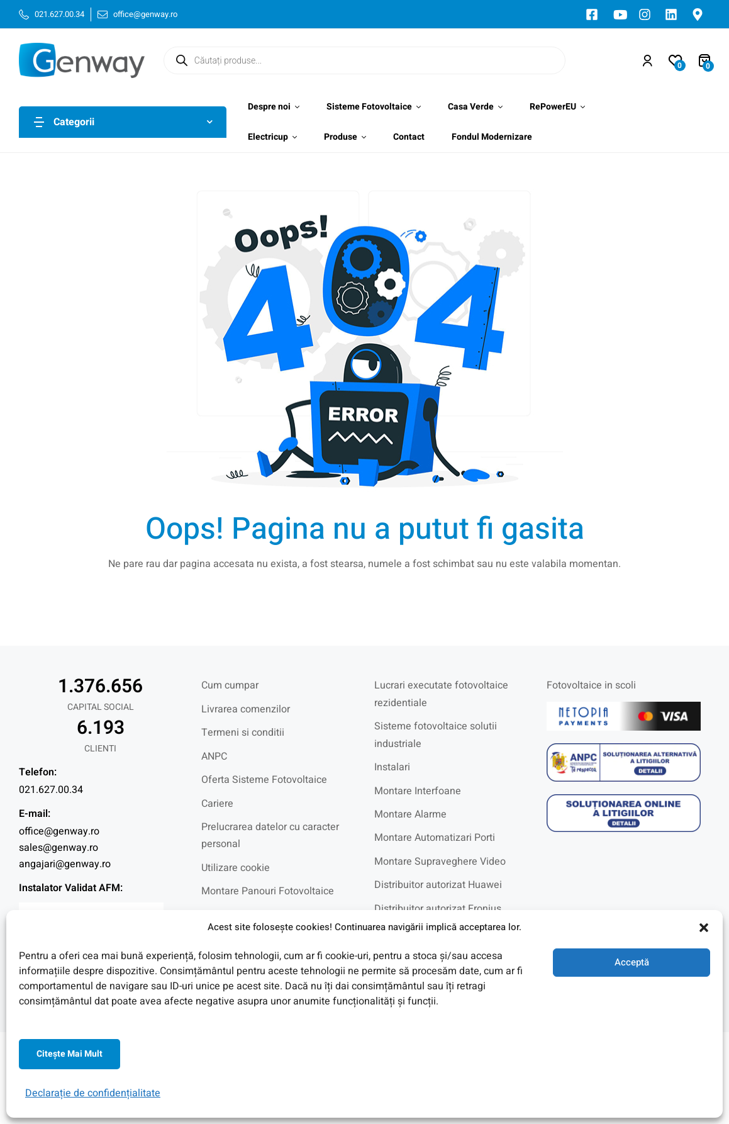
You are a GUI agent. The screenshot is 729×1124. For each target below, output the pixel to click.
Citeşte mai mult (69, 1053)
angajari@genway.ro (65, 864)
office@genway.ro (59, 831)
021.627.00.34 (51, 789)
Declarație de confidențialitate (92, 1093)
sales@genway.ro (58, 847)
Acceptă (632, 962)
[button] (704, 927)
